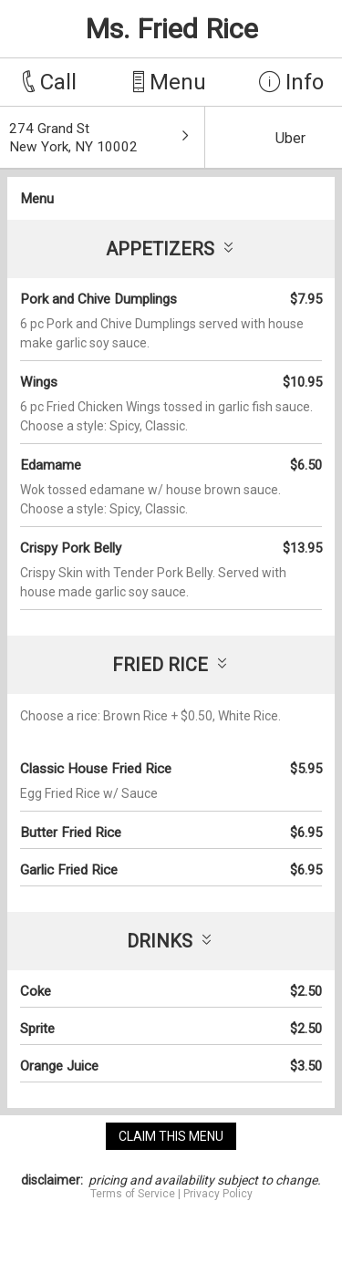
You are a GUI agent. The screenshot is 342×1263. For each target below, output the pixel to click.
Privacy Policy (218, 1193)
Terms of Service (132, 1193)
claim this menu (171, 1136)
